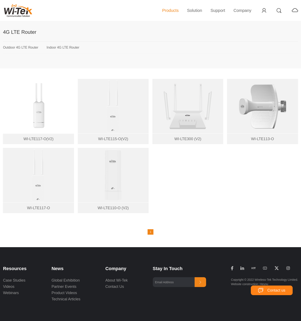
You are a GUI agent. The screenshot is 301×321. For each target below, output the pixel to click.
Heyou (264, 284)
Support (217, 10)
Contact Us (114, 286)
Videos (8, 286)
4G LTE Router (19, 32)
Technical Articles (65, 299)
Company (242, 10)
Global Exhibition (65, 280)
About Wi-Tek (116, 280)
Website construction (244, 284)
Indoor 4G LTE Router (63, 47)
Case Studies (14, 280)
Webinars (11, 293)
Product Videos (64, 293)
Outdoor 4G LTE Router (20, 47)
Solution (194, 10)
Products (170, 10)
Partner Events (63, 286)
